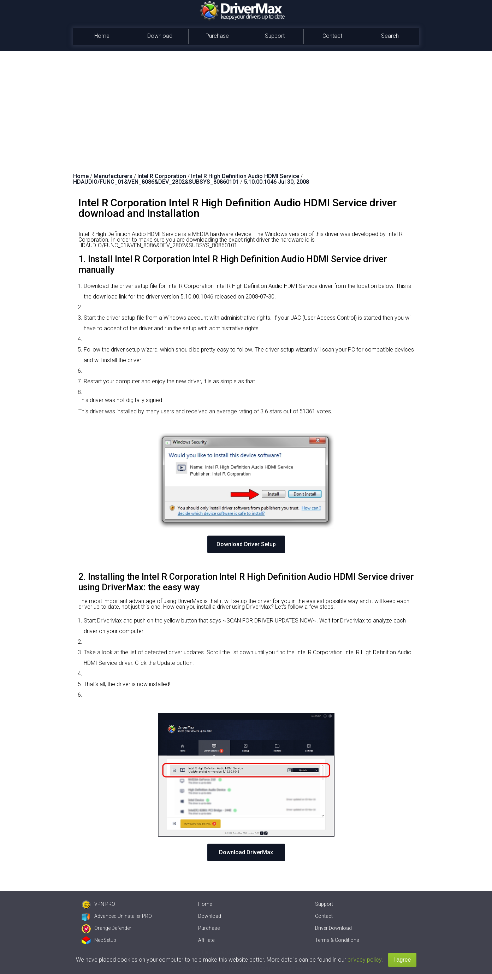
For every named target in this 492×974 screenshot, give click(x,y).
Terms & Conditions (337, 940)
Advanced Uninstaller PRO (117, 916)
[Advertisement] (246, 104)
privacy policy (364, 959)
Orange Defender (106, 928)
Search (390, 36)
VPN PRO (98, 904)
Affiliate (206, 940)
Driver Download (333, 928)
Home (101, 36)
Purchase (217, 36)
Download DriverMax (246, 852)
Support (275, 36)
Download (159, 36)
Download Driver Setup (246, 544)
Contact (332, 36)
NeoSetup (99, 940)
